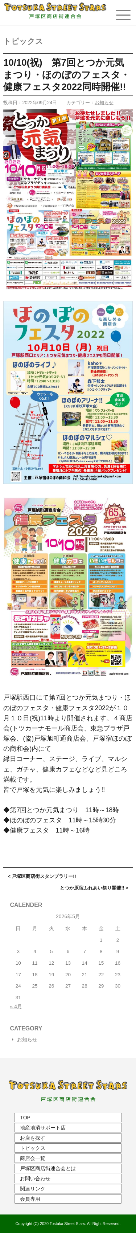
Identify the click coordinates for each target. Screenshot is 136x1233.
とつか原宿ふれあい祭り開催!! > (94, 888)
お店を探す (32, 1138)
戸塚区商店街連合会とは (48, 1168)
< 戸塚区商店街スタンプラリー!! (42, 876)
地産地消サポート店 (43, 1128)
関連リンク (32, 1189)
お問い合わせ (35, 1178)
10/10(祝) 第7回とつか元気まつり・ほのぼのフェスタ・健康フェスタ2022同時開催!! (66, 74)
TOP (25, 1117)
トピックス (23, 41)
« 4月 (16, 1006)
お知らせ (104, 102)
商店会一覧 (32, 1158)
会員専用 (30, 1199)
